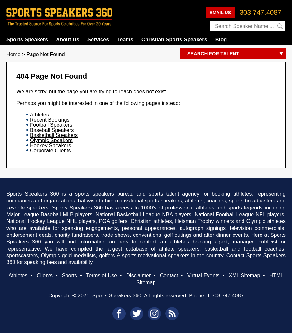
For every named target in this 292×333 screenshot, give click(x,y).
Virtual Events (203, 275)
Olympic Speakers (51, 140)
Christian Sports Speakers (174, 39)
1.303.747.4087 (225, 295)
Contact (169, 275)
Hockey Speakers (50, 145)
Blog (221, 39)
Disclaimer (138, 275)
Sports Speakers (27, 39)
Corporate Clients (50, 150)
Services (98, 39)
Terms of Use (101, 275)
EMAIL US (220, 12)
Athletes (39, 114)
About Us (67, 39)
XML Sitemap (244, 275)
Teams (125, 39)
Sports (69, 275)
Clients (45, 275)
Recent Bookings (50, 120)
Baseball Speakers (52, 130)
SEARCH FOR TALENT (236, 54)
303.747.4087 (260, 12)
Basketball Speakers (54, 135)
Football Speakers (51, 125)
